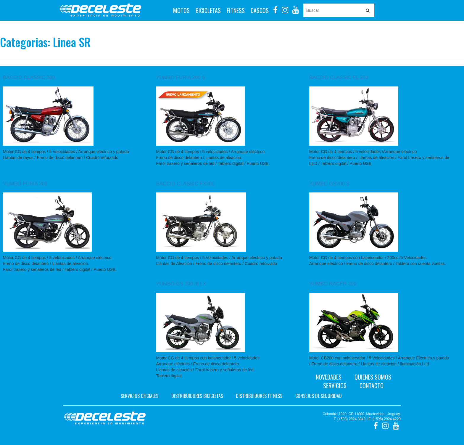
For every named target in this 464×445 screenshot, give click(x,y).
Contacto (372, 385)
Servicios (335, 385)
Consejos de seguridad (318, 395)
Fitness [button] (236, 10)
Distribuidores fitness (259, 395)
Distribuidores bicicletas (197, 395)
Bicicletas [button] (208, 10)
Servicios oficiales (139, 395)
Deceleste (100, 10)
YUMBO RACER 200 (333, 284)
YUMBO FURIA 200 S (180, 77)
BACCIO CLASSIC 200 (29, 77)
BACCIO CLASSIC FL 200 (338, 77)
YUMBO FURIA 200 (25, 184)
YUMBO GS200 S (329, 184)
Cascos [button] (260, 10)
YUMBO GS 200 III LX (181, 284)
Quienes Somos (373, 376)
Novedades (328, 376)
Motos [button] (181, 10)
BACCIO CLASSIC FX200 (185, 184)
